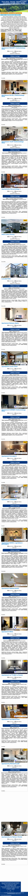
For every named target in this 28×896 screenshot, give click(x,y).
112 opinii (20, 640)
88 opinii (21, 375)
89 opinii (21, 332)
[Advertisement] (14, 807)
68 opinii (21, 465)
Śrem (25, 33)
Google (3, 883)
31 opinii (22, 728)
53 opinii (25, 684)
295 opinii (22, 772)
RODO (13, 888)
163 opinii (21, 508)
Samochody (10, 14)
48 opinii (12, 554)
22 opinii (24, 846)
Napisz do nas (18, 893)
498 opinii (24, 199)
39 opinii (21, 597)
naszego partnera (19, 74)
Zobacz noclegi (15, 56)
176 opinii (19, 289)
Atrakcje (17, 14)
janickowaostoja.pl (24, 0)
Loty (3, 14)
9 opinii (20, 244)
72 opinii (12, 421)
